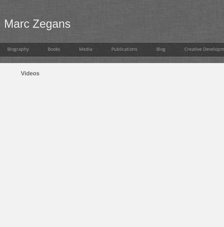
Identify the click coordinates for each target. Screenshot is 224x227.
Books (54, 49)
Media (85, 49)
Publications (124, 49)
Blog (160, 49)
